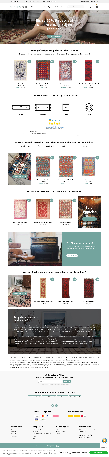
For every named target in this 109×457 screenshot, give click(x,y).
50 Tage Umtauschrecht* (50, 1)
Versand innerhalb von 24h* (32, 1)
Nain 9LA (38, 83)
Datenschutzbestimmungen (48, 384)
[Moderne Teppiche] (47, 6)
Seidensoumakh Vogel (65, 222)
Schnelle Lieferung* (76, 396)
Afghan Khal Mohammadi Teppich (66, 301)
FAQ (35, 438)
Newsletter (13, 431)
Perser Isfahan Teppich (83, 83)
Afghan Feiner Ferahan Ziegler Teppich (43, 222)
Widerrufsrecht (37, 435)
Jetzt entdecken (72, 255)
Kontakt (36, 431)
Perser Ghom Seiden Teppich (20, 222)
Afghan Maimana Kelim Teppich (43, 180)
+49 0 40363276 (93, 1)
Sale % (58, 433)
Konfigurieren (64, 452)
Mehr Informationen (10, 454)
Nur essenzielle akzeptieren (79, 452)
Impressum (14, 436)
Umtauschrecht (37, 429)
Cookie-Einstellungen (16, 429)
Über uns (13, 433)
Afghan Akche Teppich (88, 301)
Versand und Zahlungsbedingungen (42, 433)
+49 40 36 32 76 (85, 435)
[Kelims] (57, 6)
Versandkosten (51, 445)
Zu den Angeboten (54, 36)
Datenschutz (14, 435)
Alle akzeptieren (98, 452)
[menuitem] (35, 6)
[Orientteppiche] (35, 6)
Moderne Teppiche (61, 431)
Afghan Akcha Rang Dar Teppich (61, 83)
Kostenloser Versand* (35, 396)
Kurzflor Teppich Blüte (15, 83)
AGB (35, 436)
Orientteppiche (60, 429)
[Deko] (63, 6)
